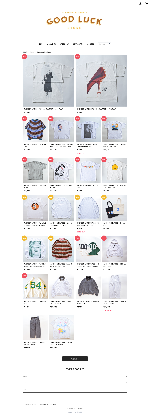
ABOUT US (51, 44)
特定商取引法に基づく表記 (48, 404)
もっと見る (75, 359)
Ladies (25, 383)
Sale (24, 389)
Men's (32, 52)
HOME (41, 44)
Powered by (75, 412)
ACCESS (90, 44)
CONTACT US (78, 44)
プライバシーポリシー (30, 404)
